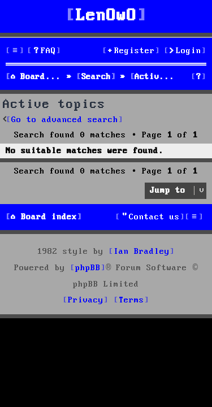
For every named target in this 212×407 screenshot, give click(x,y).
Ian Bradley (142, 251)
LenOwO (106, 16)
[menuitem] (44, 51)
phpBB (88, 267)
